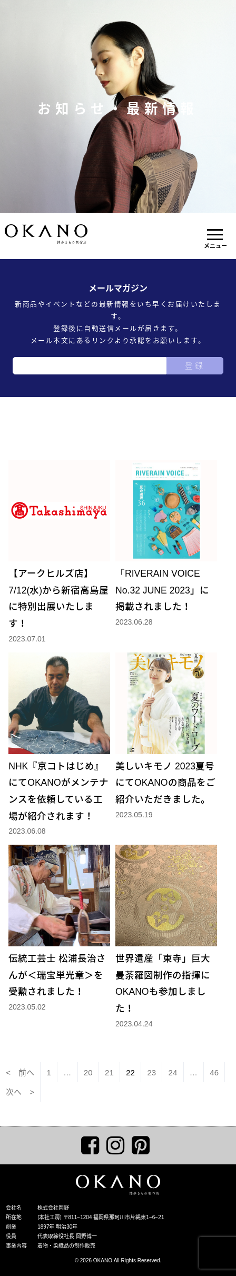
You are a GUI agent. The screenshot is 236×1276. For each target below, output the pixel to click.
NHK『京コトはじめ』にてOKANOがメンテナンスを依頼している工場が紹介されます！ (59, 737)
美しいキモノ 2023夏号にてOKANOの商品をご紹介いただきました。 (166, 728)
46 (214, 1072)
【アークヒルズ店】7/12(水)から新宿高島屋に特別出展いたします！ (59, 544)
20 (88, 1072)
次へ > (20, 1091)
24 (173, 1072)
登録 (195, 365)
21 (109, 1072)
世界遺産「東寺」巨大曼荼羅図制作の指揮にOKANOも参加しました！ (166, 929)
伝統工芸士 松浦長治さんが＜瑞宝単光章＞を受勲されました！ (59, 921)
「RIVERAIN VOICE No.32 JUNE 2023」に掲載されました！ (166, 536)
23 (151, 1072)
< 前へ (20, 1072)
